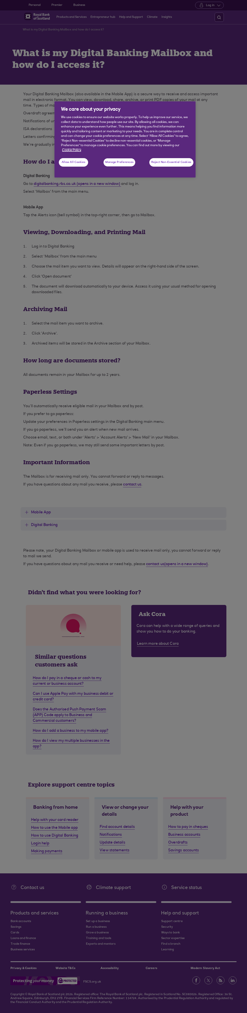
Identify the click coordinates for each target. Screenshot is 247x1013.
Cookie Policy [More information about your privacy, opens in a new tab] (71, 150)
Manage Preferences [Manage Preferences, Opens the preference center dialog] (119, 162)
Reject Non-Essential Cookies (171, 162)
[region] (125, 139)
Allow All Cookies (74, 162)
